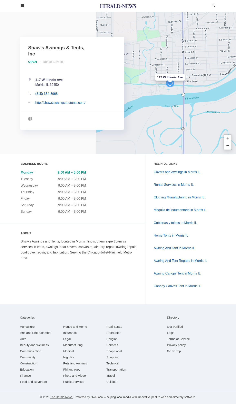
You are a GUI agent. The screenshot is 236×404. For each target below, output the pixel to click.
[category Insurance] (70, 332)
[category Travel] (110, 375)
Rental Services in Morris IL (174, 184)
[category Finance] (25, 375)
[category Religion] (111, 339)
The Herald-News (61, 397)
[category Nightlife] (68, 357)
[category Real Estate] (114, 326)
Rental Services (53, 61)
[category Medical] (68, 351)
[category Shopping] (112, 357)
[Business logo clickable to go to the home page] (118, 6)
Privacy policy (176, 345)
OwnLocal (97, 397)
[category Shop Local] (114, 351)
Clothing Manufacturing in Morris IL (179, 197)
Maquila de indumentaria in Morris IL (180, 210)
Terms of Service (178, 339)
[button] (170, 83)
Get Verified (175, 326)
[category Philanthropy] (71, 369)
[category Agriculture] (27, 326)
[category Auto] (23, 339)
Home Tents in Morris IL (171, 235)
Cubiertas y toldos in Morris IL (175, 223)
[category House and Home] (75, 326)
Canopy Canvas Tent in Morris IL (177, 286)
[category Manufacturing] (73, 345)
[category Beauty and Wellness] (34, 345)
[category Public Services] (73, 381)
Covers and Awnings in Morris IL (177, 172)
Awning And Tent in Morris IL (174, 248)
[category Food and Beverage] (33, 381)
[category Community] (28, 357)
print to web (158, 397)
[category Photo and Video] (74, 375)
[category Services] (112, 345)
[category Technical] (112, 363)
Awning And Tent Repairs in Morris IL (180, 260)
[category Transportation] (116, 369)
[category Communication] (30, 351)
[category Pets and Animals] (75, 363)
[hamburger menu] (22, 5)
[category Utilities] (111, 381)
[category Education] (27, 369)
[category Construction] (28, 363)
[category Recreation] (113, 332)
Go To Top (174, 351)
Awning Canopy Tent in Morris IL (177, 273)
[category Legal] (67, 339)
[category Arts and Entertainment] (35, 332)
